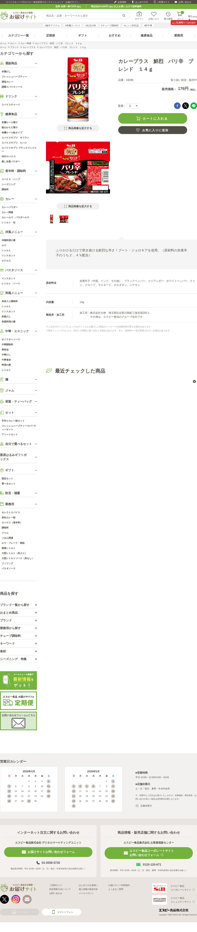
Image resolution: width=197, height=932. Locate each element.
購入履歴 (168, 19)
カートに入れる (155, 118)
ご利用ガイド (163, 2)
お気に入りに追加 (155, 130)
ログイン (139, 19)
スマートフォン (65, 912)
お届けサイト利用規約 (119, 885)
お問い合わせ (184, 2)
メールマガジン (86, 893)
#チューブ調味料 (110, 25)
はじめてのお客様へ (88, 885)
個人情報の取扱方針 (88, 889)
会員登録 (122, 2)
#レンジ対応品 (131, 25)
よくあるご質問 (115, 889)
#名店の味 (90, 25)
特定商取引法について (60, 889)
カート (180, 16)
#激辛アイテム (52, 25)
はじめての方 (141, 2)
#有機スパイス (72, 25)
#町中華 (148, 25)
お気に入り (153, 19)
